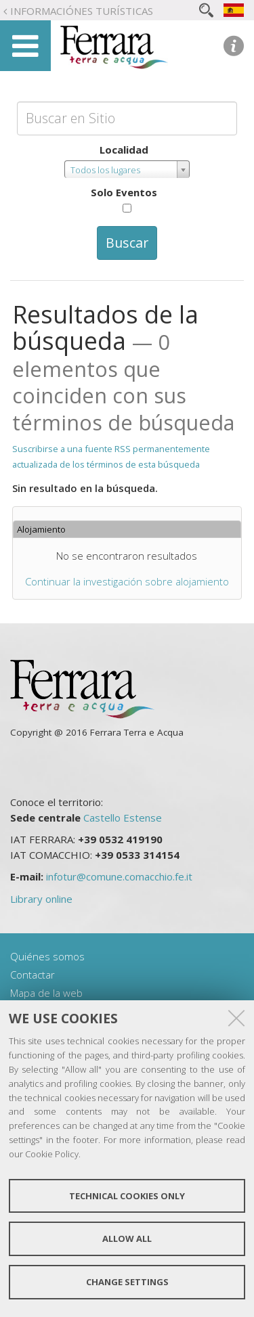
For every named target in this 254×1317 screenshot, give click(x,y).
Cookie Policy (52, 1154)
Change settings (127, 1282)
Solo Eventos (124, 192)
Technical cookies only (127, 1196)
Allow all (127, 1238)
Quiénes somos (47, 956)
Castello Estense (122, 817)
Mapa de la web (46, 993)
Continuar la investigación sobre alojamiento (127, 581)
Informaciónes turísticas (81, 11)
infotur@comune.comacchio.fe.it (119, 876)
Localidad (124, 149)
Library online (41, 899)
